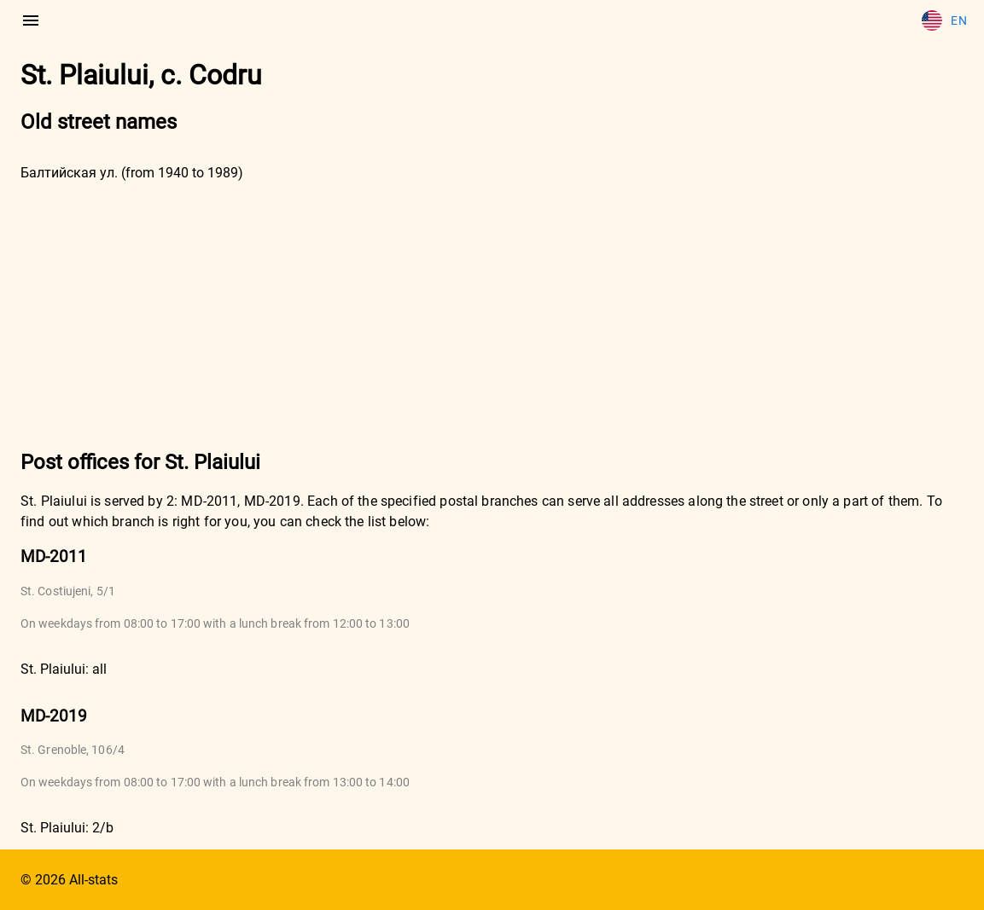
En (944, 20)
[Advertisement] (492, 313)
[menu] (30, 20)
